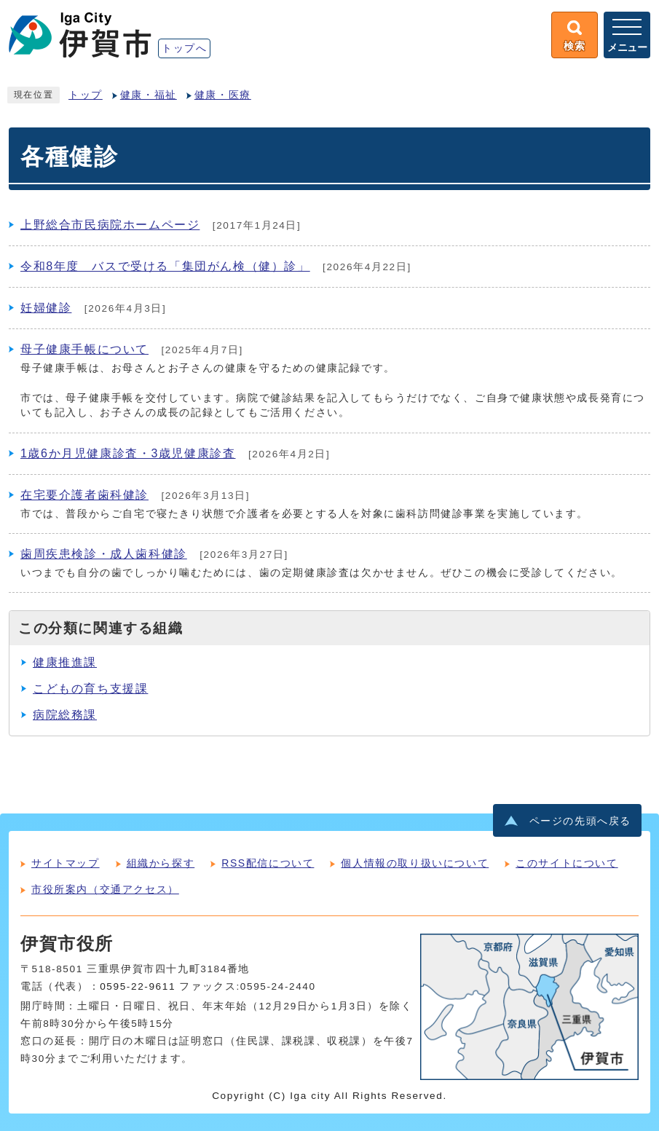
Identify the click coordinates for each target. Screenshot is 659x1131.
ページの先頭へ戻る (580, 821)
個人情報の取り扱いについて (415, 863)
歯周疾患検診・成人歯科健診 (103, 554)
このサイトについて (566, 863)
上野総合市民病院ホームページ (110, 224)
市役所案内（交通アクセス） (105, 889)
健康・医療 (222, 95)
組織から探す (161, 863)
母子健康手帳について (84, 349)
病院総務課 (65, 715)
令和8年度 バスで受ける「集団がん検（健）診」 (165, 266)
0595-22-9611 (137, 986)
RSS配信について (267, 863)
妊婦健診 (45, 308)
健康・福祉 (148, 95)
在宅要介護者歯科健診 (84, 495)
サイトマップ (65, 863)
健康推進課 (65, 662)
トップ (85, 95)
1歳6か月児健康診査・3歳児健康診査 (128, 453)
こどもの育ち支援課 (90, 688)
